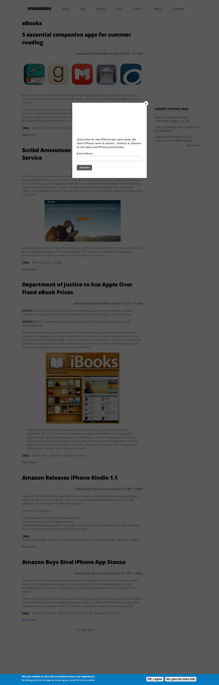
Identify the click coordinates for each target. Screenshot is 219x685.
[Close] (146, 103)
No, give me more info (180, 679)
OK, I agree (155, 679)
